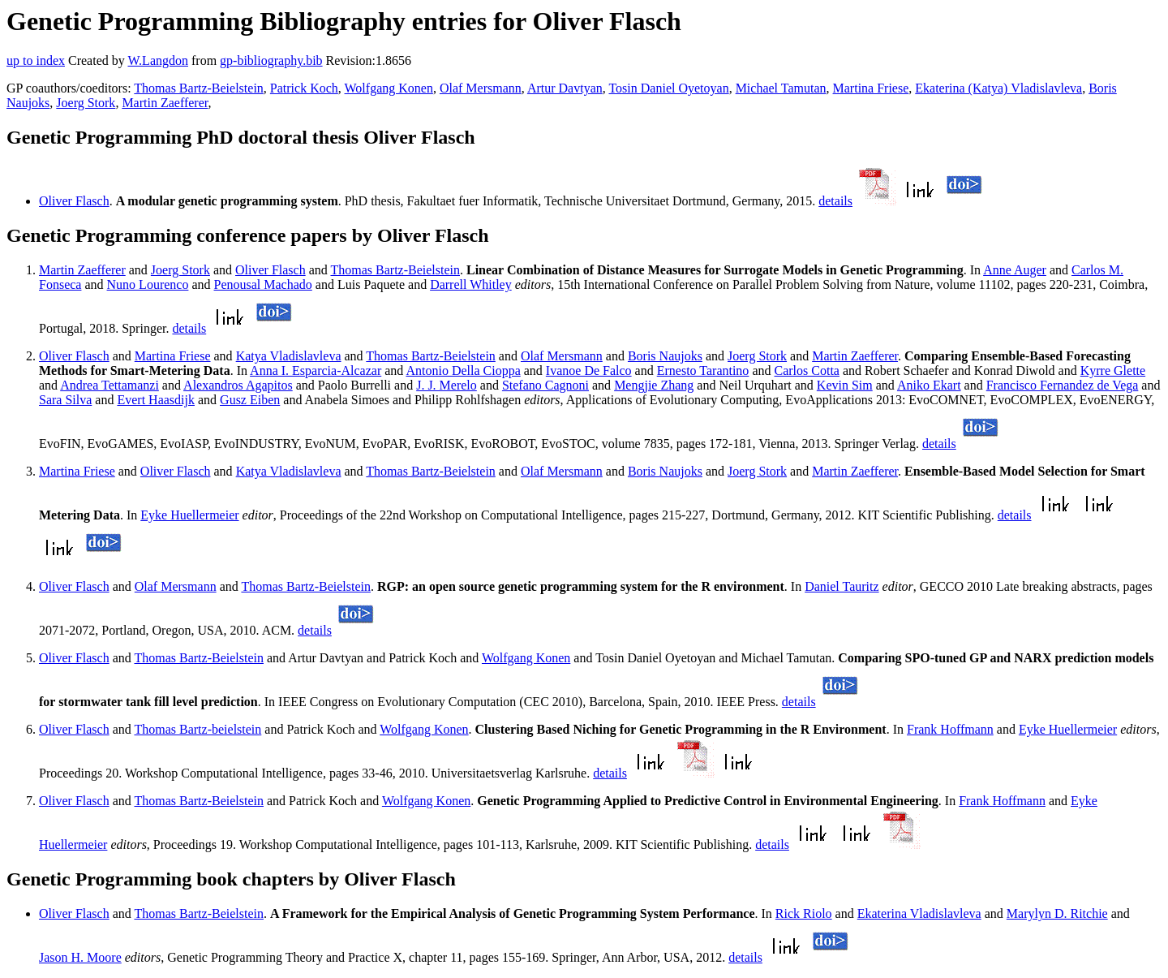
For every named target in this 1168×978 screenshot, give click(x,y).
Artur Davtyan (565, 88)
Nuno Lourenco (148, 284)
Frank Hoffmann (950, 729)
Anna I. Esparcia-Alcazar (315, 370)
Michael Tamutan (781, 88)
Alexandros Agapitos (238, 385)
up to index (35, 60)
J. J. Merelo (446, 385)
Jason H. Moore (80, 957)
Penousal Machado (263, 284)
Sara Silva (65, 400)
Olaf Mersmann (481, 88)
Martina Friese (871, 88)
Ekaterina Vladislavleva (919, 913)
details (835, 201)
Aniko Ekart (929, 385)
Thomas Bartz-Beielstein (199, 88)
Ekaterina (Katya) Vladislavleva (998, 88)
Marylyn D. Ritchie (1057, 913)
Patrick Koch (304, 88)
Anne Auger (1014, 270)
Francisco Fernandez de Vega (1062, 385)
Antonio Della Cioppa (463, 370)
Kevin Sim (845, 385)
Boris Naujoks (665, 356)
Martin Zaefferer (165, 103)
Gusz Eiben (250, 400)
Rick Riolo (803, 913)
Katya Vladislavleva (288, 356)
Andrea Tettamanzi (109, 385)
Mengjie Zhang (654, 385)
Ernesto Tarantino (703, 370)
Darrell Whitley (471, 284)
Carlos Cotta (806, 370)
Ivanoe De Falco (589, 370)
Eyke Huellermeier (189, 515)
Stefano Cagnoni (545, 385)
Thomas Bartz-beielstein (197, 729)
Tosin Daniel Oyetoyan (668, 88)
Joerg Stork (85, 103)
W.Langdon (157, 60)
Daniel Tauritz (841, 586)
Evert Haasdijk (156, 400)
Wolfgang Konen (389, 88)
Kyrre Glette (1112, 370)
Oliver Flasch (74, 201)
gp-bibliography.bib (271, 60)
